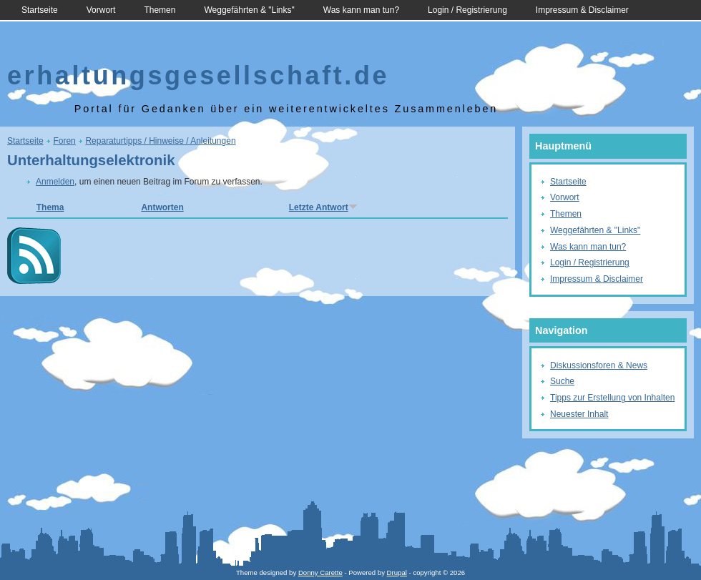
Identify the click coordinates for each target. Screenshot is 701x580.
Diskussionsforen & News (598, 365)
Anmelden (55, 182)
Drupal (397, 572)
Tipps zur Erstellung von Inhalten (612, 398)
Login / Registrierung (467, 10)
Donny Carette (320, 572)
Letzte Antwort (323, 207)
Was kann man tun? (361, 10)
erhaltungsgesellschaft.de (198, 75)
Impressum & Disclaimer (582, 10)
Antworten (162, 207)
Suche (562, 381)
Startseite (39, 10)
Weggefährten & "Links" (249, 10)
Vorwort (101, 10)
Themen (159, 10)
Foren (64, 141)
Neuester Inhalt (579, 414)
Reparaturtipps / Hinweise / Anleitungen (160, 141)
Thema (50, 207)
